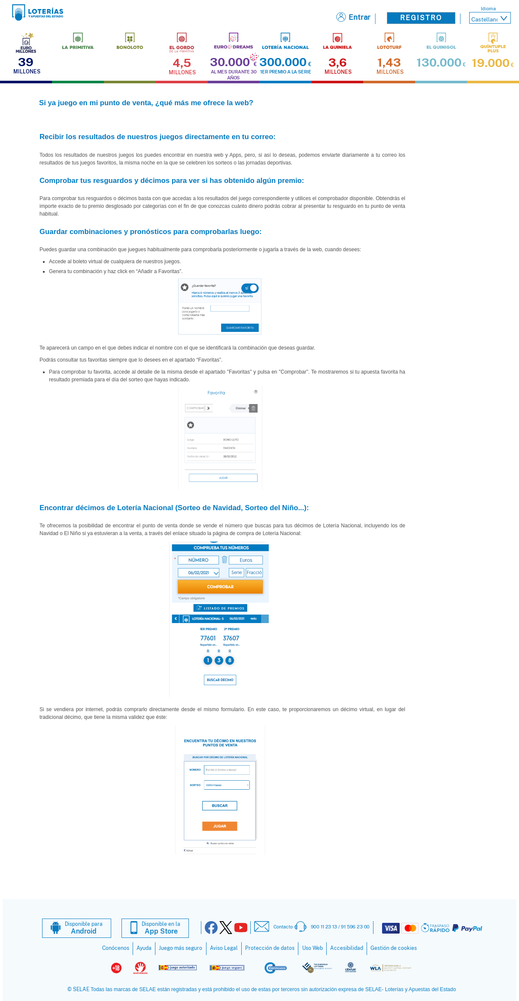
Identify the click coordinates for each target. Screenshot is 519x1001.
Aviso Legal (224, 948)
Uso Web (312, 948)
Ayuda (144, 948)
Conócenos (115, 948)
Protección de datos (269, 948)
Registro (421, 18)
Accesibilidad (346, 948)
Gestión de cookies (393, 948)
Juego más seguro (180, 948)
